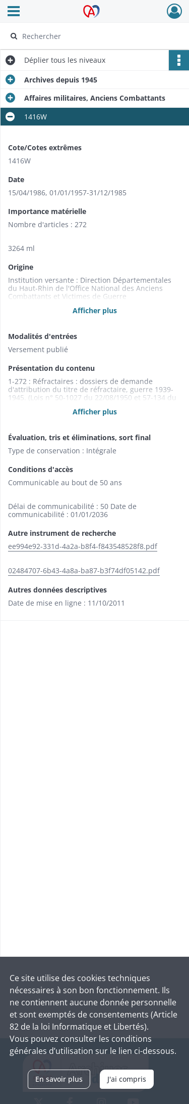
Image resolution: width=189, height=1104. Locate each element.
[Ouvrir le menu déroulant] (14, 12)
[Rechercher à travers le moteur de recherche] (93, 36)
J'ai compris (126, 1079)
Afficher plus (95, 310)
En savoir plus (59, 1079)
